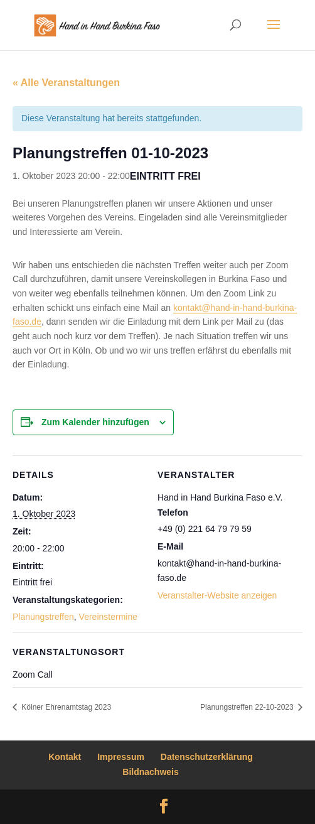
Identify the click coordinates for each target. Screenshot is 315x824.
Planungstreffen (43, 617)
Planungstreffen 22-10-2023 (248, 707)
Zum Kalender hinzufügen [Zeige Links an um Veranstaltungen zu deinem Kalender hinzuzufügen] (95, 422)
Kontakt (64, 757)
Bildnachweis (150, 772)
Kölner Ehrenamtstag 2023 (65, 707)
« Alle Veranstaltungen (66, 82)
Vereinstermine (108, 617)
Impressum (120, 757)
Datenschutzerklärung (207, 757)
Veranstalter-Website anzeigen (217, 595)
